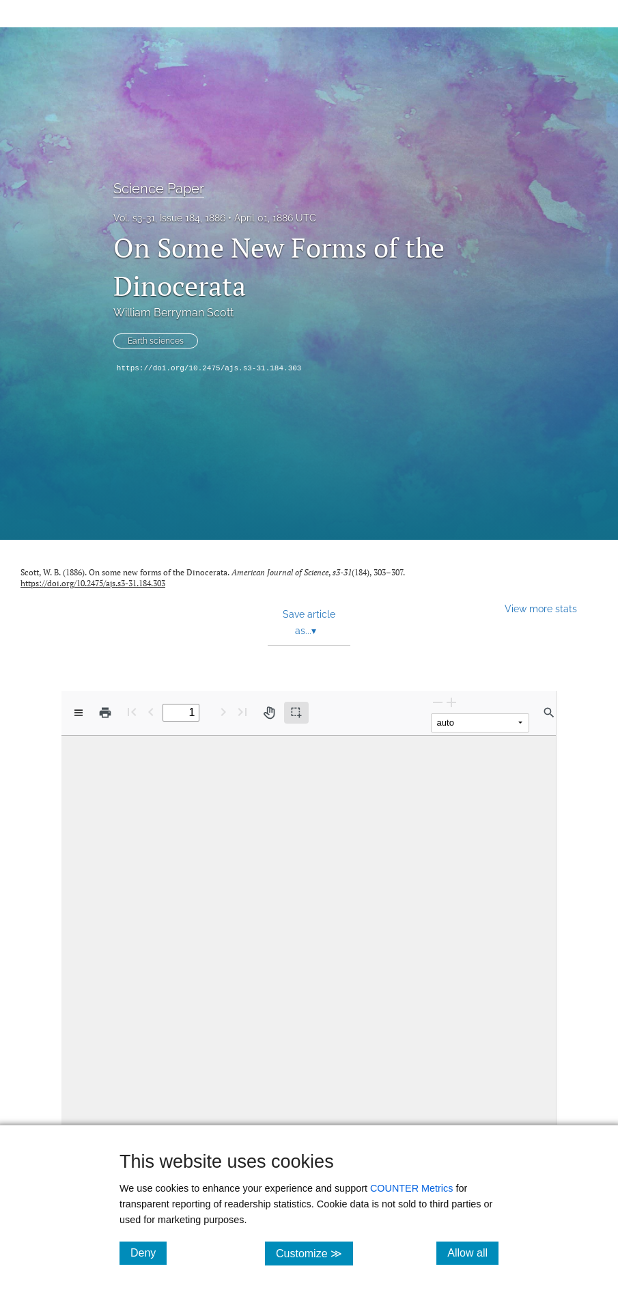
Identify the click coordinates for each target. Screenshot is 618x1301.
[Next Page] (223, 711)
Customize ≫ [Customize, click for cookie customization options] (314, 1252)
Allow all (472, 1252)
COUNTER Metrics (411, 1188)
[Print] (105, 713)
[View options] (78, 712)
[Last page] (242, 711)
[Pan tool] (269, 713)
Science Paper (158, 188)
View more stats (541, 608)
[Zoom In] (451, 702)
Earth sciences (156, 341)
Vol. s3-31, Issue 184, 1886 (169, 218)
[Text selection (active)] (296, 713)
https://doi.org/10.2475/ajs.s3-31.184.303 (209, 368)
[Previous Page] (151, 711)
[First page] (132, 711)
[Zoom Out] (438, 702)
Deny (148, 1252)
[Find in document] (549, 713)
